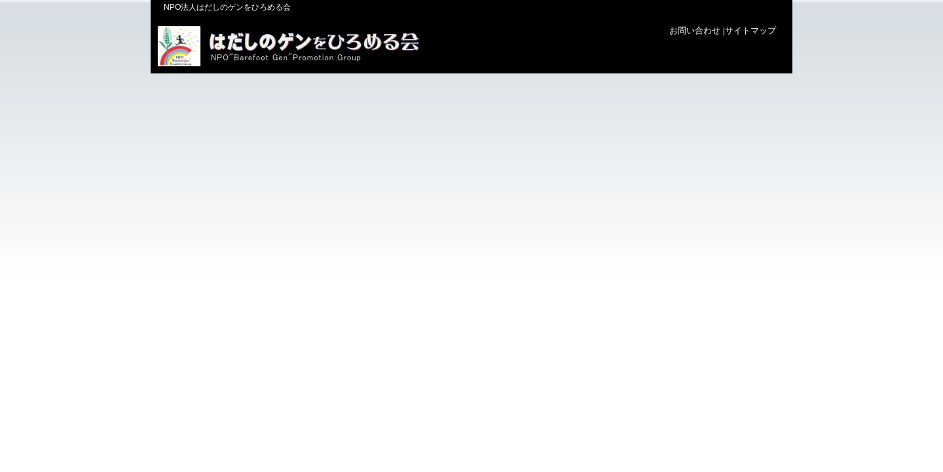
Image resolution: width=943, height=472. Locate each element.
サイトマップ (750, 30)
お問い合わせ (694, 30)
